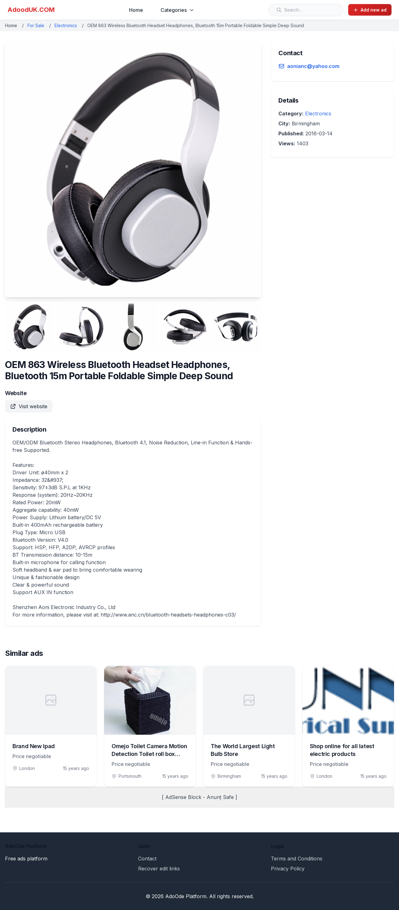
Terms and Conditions (296, 858)
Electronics (66, 25)
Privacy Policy (288, 868)
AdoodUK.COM (31, 9)
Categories (177, 10)
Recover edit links (159, 868)
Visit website (28, 406)
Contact (147, 858)
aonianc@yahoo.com (313, 66)
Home (136, 10)
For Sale (35, 25)
